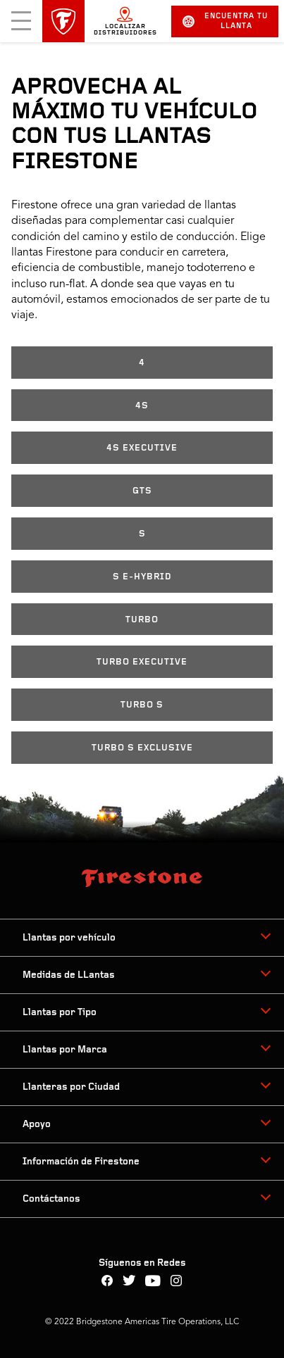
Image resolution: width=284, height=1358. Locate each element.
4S (142, 405)
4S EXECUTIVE (142, 448)
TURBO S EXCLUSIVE (142, 748)
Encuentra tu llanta (225, 21)
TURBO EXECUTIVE (142, 662)
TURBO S (142, 705)
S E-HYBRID (142, 576)
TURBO (142, 619)
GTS (142, 491)
